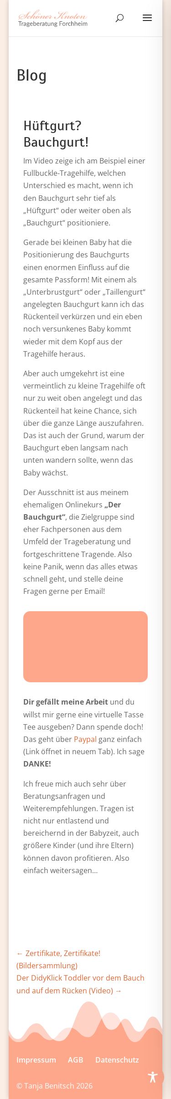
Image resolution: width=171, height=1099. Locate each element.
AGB (75, 1060)
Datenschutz (117, 1060)
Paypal (85, 739)
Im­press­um (36, 1060)
